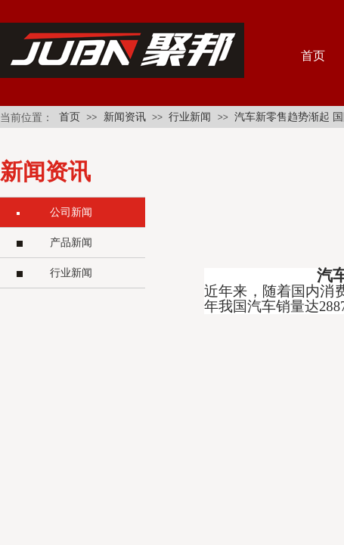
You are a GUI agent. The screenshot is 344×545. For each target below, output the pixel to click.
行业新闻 (190, 117)
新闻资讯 (125, 117)
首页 (69, 117)
